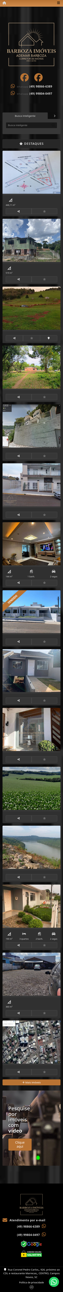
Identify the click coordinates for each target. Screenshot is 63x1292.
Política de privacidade (31, 1282)
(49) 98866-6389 (40, 86)
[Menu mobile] (3, 3)
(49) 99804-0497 (40, 93)
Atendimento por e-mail (24, 1220)
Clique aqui (20, 1144)
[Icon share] (24, 77)
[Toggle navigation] (58, 3)
